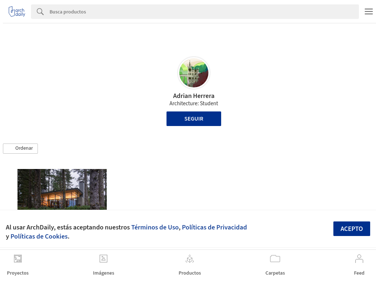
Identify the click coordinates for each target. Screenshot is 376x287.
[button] (20, 149)
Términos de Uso (155, 227)
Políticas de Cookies (39, 236)
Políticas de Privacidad (214, 227)
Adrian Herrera (194, 96)
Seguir (193, 119)
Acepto (352, 228)
